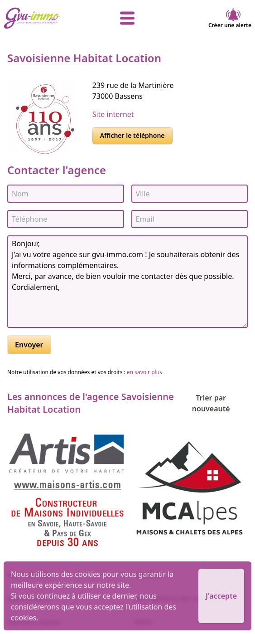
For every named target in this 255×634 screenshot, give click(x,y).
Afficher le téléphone (132, 135)
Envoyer (29, 345)
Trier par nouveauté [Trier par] (220, 403)
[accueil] (45, 18)
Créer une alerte (229, 18)
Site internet (113, 114)
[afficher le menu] (127, 18)
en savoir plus (144, 372)
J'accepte (221, 596)
